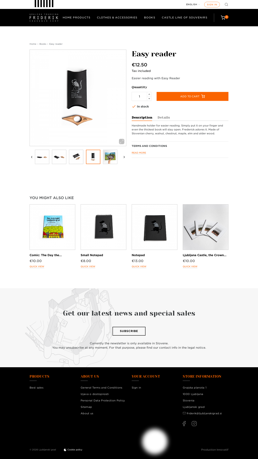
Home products (76, 17)
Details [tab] (163, 117)
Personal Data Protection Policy (103, 400)
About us (87, 413)
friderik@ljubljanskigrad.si (204, 413)
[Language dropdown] (193, 4)
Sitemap (86, 407)
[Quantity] (139, 96)
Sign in (212, 4)
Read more (139, 152)
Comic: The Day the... (46, 255)
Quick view (37, 266)
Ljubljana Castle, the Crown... (204, 255)
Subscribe (129, 331)
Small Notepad (92, 255)
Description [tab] (142, 117)
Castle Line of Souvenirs (184, 17)
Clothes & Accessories (117, 17)
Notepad (138, 255)
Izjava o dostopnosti (95, 394)
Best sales (36, 387)
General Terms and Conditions (101, 387)
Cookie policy (74, 449)
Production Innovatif (214, 449)
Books (149, 17)
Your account (146, 377)
